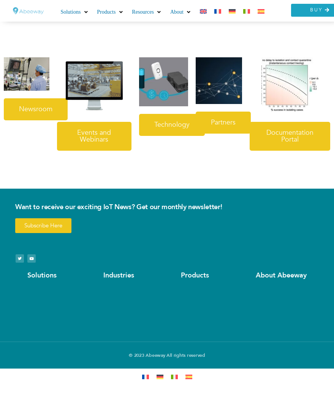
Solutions (42, 275)
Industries (118, 275)
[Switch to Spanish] (261, 12)
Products (195, 275)
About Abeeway (281, 275)
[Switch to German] (232, 12)
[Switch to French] (217, 12)
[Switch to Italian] (246, 12)
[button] (75, 12)
